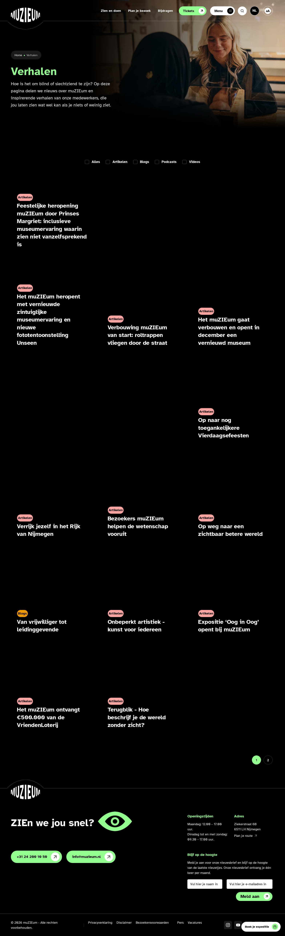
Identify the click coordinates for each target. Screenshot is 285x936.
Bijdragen (165, 11)
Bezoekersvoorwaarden (152, 923)
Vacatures (195, 923)
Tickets (194, 11)
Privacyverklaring (100, 923)
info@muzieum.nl (92, 856)
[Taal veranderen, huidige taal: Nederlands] (254, 11)
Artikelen (120, 162)
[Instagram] (228, 925)
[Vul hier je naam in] (204, 884)
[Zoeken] (242, 11)
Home (18, 55)
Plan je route (245, 836)
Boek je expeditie (261, 927)
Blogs (144, 162)
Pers (180, 923)
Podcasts (169, 162)
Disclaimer (124, 923)
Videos (194, 162)
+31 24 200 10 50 (38, 856)
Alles (96, 162)
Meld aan (255, 896)
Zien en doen (111, 11)
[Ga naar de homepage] (25, 15)
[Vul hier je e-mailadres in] (249, 884)
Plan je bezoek (139, 11)
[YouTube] (238, 925)
